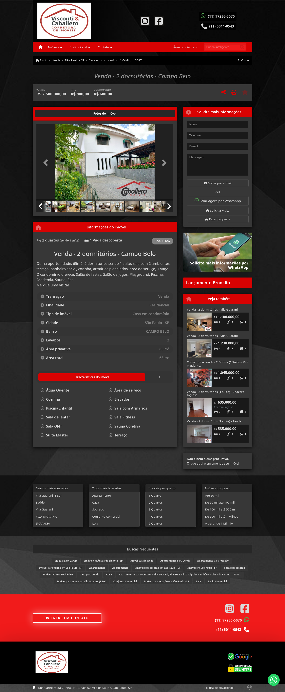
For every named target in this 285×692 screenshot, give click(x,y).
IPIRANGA (43, 523)
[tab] (49, 113)
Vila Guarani (44, 509)
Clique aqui (195, 463)
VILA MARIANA (46, 516)
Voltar (243, 60)
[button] (46, 162)
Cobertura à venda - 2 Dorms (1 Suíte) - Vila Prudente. (217, 363)
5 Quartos (156, 523)
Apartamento (101, 495)
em (103, 560)
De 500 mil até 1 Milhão (221, 516)
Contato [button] (103, 47)
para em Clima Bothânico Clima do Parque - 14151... (180, 574)
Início (42, 60)
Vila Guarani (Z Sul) (49, 495)
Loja (95, 523)
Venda (56, 60)
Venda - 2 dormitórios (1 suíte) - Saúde (214, 421)
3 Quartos (156, 509)
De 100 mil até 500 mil (220, 509)
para (66, 561)
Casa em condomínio (103, 60)
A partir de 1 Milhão (219, 523)
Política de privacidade (219, 688)
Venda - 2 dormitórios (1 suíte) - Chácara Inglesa (215, 393)
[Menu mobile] (41, 47)
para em (60, 567)
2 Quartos (156, 502)
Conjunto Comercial (106, 516)
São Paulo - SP (75, 60)
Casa (95, 502)
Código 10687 (132, 60)
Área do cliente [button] (183, 47)
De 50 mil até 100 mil (220, 502)
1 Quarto (155, 495)
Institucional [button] (78, 47)
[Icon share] (145, 21)
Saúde (40, 502)
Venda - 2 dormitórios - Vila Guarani (212, 309)
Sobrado (98, 509)
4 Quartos (156, 516)
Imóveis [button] (53, 47)
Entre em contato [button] (67, 618)
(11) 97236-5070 (221, 16)
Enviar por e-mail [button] (218, 183)
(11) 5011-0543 (221, 26)
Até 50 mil (212, 495)
